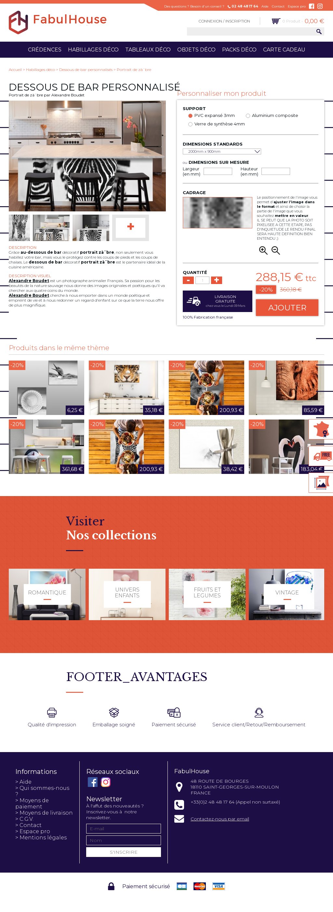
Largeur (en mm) (191, 171)
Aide (265, 6)
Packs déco (239, 50)
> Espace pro (32, 831)
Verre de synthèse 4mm (219, 123)
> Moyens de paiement (32, 803)
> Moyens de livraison (44, 813)
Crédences (44, 50)
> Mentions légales (41, 837)
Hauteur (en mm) (249, 171)
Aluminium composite (275, 115)
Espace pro (297, 6)
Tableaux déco (148, 50)
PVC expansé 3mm (214, 115)
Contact (278, 6)
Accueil (15, 69)
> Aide (23, 782)
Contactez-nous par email (220, 819)
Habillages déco (93, 50)
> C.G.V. (24, 819)
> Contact (28, 825)
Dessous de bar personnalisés (86, 69)
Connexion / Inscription (224, 21)
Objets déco (196, 50)
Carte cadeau (284, 50)
